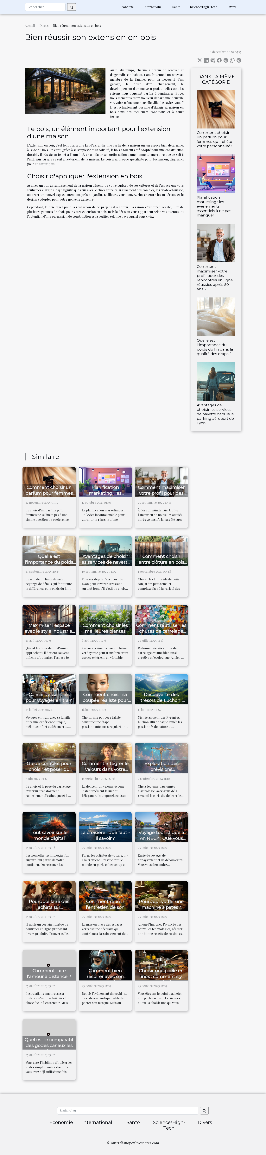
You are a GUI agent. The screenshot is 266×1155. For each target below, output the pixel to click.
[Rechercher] (45, 7)
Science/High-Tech (203, 7)
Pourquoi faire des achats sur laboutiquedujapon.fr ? (49, 907)
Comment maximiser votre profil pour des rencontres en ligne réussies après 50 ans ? (215, 277)
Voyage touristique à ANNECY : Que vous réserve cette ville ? (161, 838)
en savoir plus (44, 164)
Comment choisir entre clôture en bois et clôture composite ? (161, 562)
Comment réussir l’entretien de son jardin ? (105, 907)
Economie (127, 7)
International (152, 7)
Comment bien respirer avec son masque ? (105, 976)
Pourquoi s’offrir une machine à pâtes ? (161, 904)
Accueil (30, 25)
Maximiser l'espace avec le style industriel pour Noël (49, 631)
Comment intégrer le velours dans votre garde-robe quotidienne (105, 772)
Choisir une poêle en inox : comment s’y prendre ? (161, 976)
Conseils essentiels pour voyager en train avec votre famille (49, 700)
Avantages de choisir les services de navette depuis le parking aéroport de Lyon (215, 414)
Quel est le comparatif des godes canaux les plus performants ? (49, 1045)
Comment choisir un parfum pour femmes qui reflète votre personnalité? (214, 139)
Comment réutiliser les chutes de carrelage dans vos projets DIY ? (161, 631)
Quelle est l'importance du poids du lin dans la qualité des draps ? (215, 347)
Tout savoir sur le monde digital (48, 835)
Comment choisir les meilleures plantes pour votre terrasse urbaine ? (105, 634)
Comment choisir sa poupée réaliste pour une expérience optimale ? (105, 703)
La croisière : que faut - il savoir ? (105, 835)
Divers (231, 7)
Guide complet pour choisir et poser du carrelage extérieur (49, 769)
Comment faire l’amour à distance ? (49, 973)
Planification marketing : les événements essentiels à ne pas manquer (214, 206)
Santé (176, 7)
